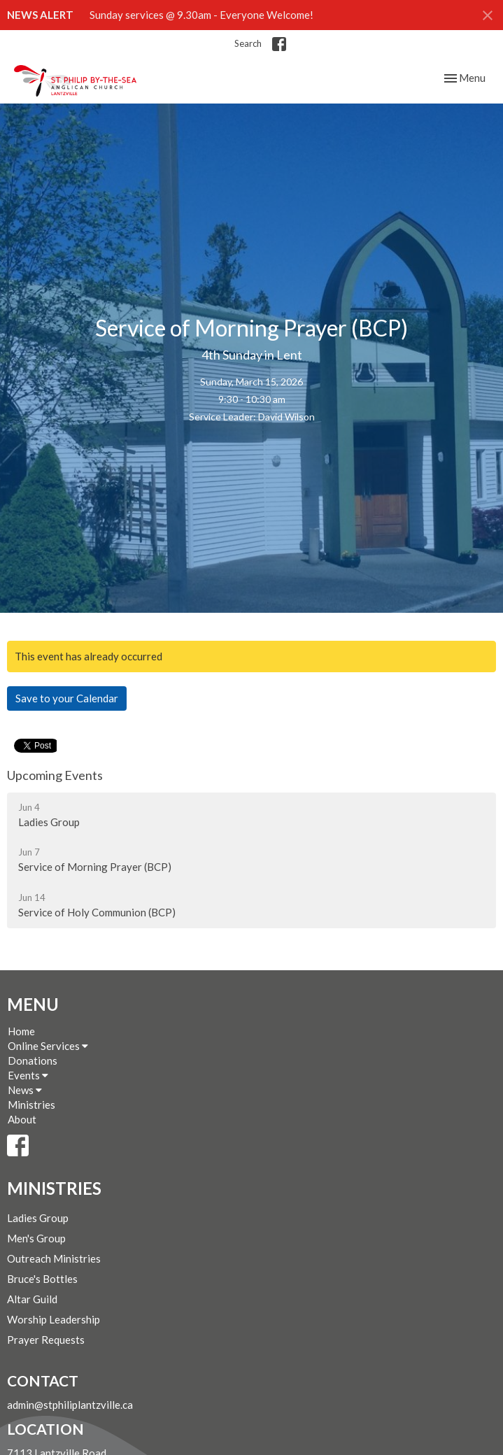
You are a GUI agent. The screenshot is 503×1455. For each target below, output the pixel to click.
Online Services (48, 1045)
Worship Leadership (53, 1319)
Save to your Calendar (66, 698)
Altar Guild (32, 1299)
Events (28, 1075)
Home (21, 1031)
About (22, 1119)
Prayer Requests (46, 1339)
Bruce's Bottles (42, 1278)
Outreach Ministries (54, 1258)
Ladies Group (38, 1218)
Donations (32, 1060)
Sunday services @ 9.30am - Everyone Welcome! (201, 14)
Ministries (31, 1104)
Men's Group (36, 1238)
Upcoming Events (55, 775)
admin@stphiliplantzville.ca (70, 1404)
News (25, 1090)
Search (248, 43)
